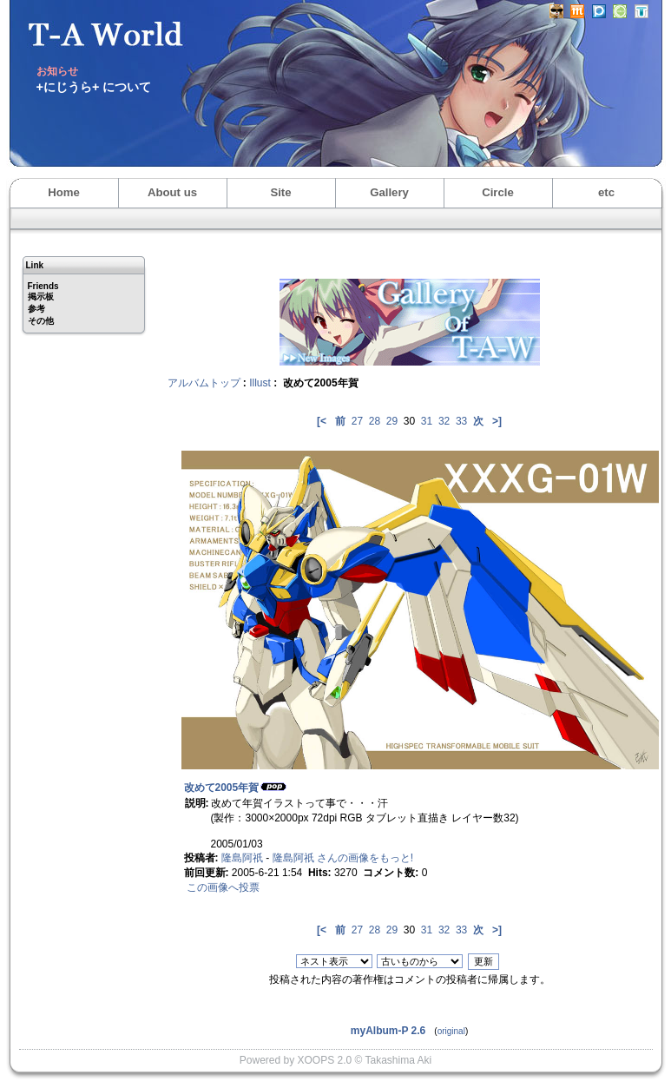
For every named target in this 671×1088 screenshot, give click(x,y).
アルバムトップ (204, 383)
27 (357, 421)
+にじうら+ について (94, 87)
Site (280, 192)
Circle (498, 192)
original (451, 1031)
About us (172, 192)
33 (461, 421)
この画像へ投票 (223, 887)
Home (64, 192)
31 (426, 421)
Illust (260, 383)
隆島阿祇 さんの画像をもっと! (343, 858)
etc (606, 192)
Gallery (389, 192)
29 (392, 421)
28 (374, 421)
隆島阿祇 (242, 858)
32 (444, 421)
